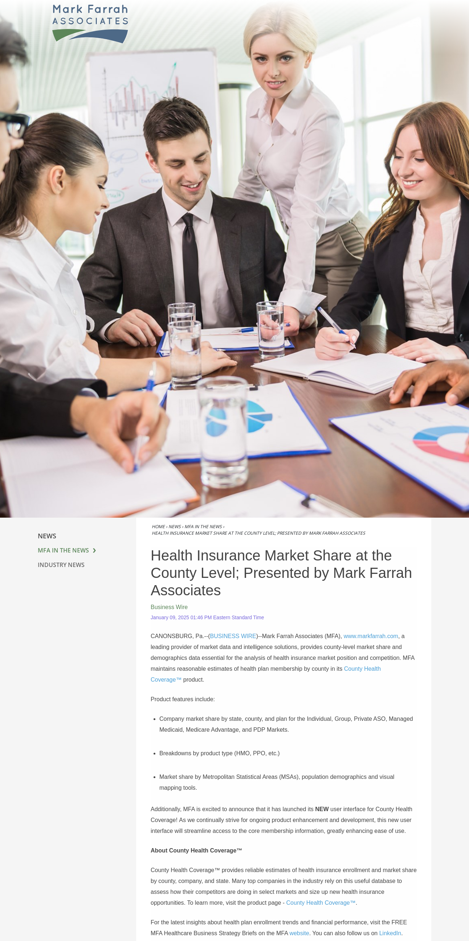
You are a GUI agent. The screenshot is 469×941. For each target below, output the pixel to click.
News (174, 526)
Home (158, 526)
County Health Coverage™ (321, 903)
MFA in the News (63, 550)
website (299, 933)
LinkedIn (390, 933)
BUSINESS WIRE (233, 636)
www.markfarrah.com (371, 636)
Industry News (61, 565)
